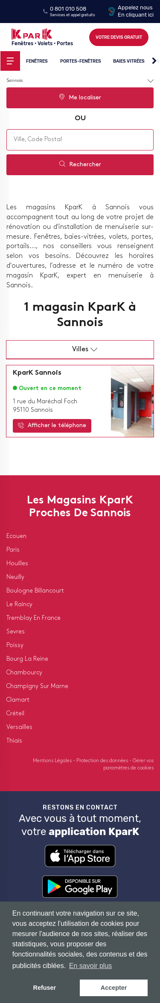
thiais (14, 741)
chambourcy (24, 673)
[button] (154, 61)
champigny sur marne (37, 686)
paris (13, 550)
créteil (15, 714)
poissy (14, 645)
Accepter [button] (114, 987)
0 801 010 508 (68, 9)
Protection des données (102, 760)
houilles (17, 564)
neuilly (15, 577)
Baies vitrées (129, 61)
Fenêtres (37, 61)
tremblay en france (33, 618)
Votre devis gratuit (119, 37)
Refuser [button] (44, 987)
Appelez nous (135, 7)
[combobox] (80, 139)
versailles (19, 727)
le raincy (19, 604)
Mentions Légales (53, 760)
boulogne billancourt (35, 591)
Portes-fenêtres (80, 61)
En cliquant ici (136, 15)
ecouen (16, 536)
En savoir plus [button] (90, 965)
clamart (17, 700)
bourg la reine (27, 659)
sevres (15, 632)
